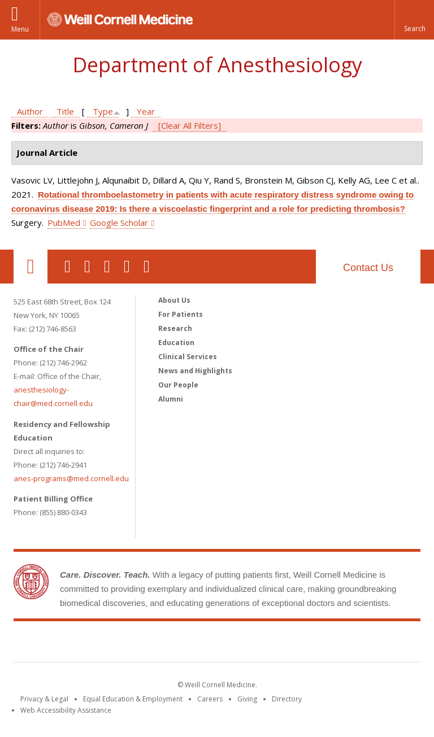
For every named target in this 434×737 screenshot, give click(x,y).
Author (30, 111)
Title (65, 111)
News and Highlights (195, 371)
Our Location (30, 267)
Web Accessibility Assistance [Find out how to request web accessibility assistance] (65, 710)
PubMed (63, 222)
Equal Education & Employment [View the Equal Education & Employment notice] (133, 699)
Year (146, 111)
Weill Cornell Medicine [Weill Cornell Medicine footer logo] (217, 644)
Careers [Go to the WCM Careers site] (210, 699)
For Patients (180, 314)
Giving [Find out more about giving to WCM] (247, 699)
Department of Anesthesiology (217, 65)
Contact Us (368, 267)
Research (175, 328)
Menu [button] (20, 29)
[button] (414, 20)
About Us (174, 300)
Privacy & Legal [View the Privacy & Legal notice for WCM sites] (44, 699)
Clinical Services (187, 356)
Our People (178, 385)
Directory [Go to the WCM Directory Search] (287, 699)
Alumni (170, 399)
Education (176, 342)
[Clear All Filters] (189, 125)
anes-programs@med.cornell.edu (71, 478)
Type (103, 111)
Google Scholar (119, 222)
